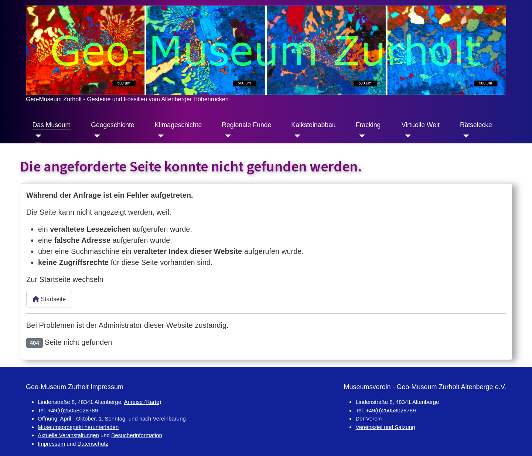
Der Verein (368, 418)
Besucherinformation (136, 435)
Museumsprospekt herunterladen (78, 427)
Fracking (368, 125)
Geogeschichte (112, 125)
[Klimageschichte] (159, 136)
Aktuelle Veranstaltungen (68, 435)
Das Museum (52, 125)
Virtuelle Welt (421, 125)
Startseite (49, 299)
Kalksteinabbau (313, 125)
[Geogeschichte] (95, 136)
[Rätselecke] (464, 136)
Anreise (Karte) (142, 402)
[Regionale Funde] (226, 136)
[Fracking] (360, 136)
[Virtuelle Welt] (406, 136)
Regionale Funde (246, 125)
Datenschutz (93, 443)
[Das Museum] (37, 136)
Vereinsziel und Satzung (385, 427)
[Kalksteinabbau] (295, 136)
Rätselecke (476, 125)
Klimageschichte (178, 125)
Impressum (51, 443)
